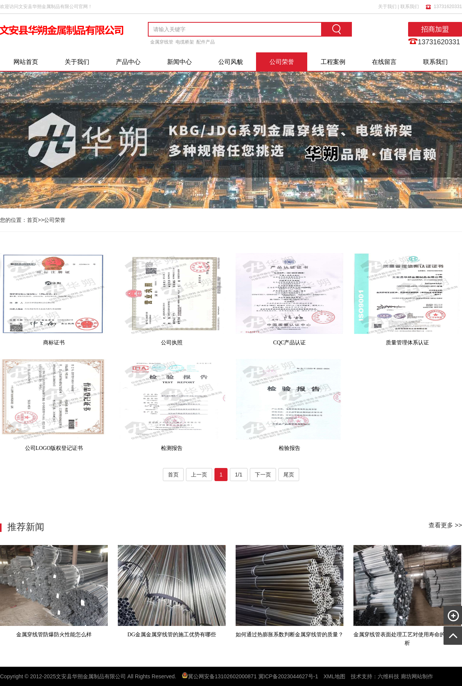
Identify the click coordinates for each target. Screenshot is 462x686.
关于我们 (387, 6)
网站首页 (25, 62)
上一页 (199, 474)
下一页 (263, 474)
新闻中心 (179, 62)
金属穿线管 (161, 42)
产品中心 (128, 62)
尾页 (288, 474)
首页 (32, 220)
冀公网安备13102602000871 (222, 676)
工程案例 (333, 62)
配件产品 (205, 42)
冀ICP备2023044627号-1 (288, 676)
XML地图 (334, 676)
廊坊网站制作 (417, 676)
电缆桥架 (185, 42)
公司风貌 (230, 62)
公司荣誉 (282, 62)
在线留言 (384, 62)
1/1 (238, 474)
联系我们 (409, 6)
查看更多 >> (445, 525)
